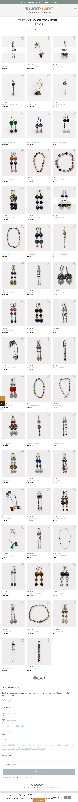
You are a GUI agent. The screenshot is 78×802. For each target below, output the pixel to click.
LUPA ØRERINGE (7, 405)
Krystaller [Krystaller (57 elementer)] (58, 745)
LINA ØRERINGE (58, 631)
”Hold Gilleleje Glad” (14, 714)
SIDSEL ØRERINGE (33, 556)
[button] (3, 10)
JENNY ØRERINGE (7, 443)
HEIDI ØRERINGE (32, 518)
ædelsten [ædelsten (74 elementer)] (42, 748)
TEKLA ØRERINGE (58, 217)
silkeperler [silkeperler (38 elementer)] (11, 748)
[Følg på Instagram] (7, 700)
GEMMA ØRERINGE (59, 142)
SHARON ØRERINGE (34, 330)
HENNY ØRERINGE (33, 669)
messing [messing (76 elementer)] (72, 745)
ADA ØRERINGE (32, 368)
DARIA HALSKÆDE (8, 556)
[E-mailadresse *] (39, 764)
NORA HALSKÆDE (33, 104)
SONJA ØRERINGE (33, 142)
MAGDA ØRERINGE (59, 518)
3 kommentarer (13, 716)
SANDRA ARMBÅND (33, 405)
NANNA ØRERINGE (59, 104)
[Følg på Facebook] (3, 700)
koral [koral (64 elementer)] (45, 745)
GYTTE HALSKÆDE (33, 67)
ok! (67, 797)
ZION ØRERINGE (7, 594)
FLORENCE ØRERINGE (34, 217)
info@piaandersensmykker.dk (51, 788)
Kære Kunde (11, 720)
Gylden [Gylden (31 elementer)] (40, 745)
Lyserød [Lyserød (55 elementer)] (65, 745)
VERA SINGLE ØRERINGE (35, 443)
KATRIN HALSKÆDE (59, 556)
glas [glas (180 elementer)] (30, 745)
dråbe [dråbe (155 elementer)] (13, 745)
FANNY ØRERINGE (59, 330)
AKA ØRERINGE (58, 443)
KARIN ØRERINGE (59, 594)
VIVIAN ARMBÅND (33, 180)
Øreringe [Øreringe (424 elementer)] (34, 748)
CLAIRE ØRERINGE (8, 669)
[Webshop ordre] (39, 30)
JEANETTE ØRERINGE (34, 594)
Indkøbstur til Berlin (14, 732)
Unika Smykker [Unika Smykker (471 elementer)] (25, 748)
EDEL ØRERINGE (7, 67)
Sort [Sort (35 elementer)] (17, 748)
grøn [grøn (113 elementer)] (34, 745)
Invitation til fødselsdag (16, 726)
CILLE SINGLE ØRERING (60, 255)
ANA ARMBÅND (58, 405)
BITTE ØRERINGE (58, 368)
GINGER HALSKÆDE (8, 518)
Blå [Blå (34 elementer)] (9, 745)
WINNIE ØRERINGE (8, 330)
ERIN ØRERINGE (7, 481)
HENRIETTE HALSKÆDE (9, 368)
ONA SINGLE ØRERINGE (9, 104)
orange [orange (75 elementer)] (4, 748)
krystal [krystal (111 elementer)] (51, 745)
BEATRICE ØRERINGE (9, 292)
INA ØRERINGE (6, 631)
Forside (21, 20)
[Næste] (43, 678)
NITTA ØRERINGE (7, 180)
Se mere (56, 798)
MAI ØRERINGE (32, 255)
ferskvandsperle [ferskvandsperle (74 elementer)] (22, 745)
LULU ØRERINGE (58, 292)
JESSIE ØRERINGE (58, 481)
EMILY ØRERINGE (33, 292)
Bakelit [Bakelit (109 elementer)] (4, 745)
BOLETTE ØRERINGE (8, 142)
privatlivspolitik (27, 777)
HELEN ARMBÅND (59, 180)
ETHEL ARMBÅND (33, 631)
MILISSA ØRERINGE (8, 217)
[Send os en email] (10, 700)
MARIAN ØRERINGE (33, 481)
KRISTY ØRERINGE (59, 67)
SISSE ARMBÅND (7, 255)
